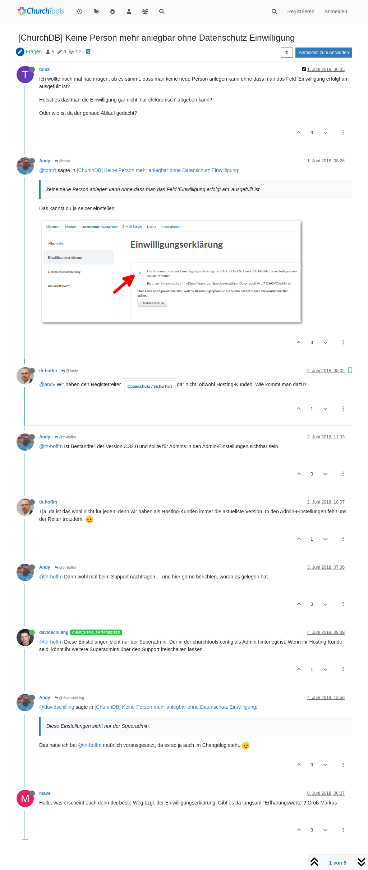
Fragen (34, 51)
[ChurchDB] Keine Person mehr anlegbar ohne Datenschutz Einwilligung (157, 170)
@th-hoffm (65, 437)
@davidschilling (69, 698)
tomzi (45, 69)
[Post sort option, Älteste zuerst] (287, 53)
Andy (44, 160)
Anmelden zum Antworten (324, 52)
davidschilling (54, 632)
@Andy (69, 371)
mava (44, 793)
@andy (47, 384)
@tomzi (63, 161)
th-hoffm (48, 370)
